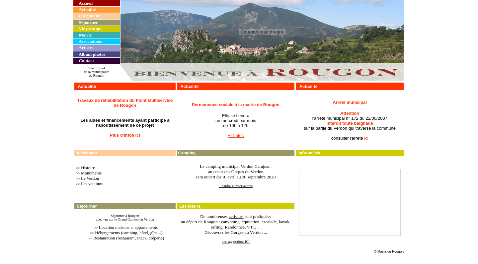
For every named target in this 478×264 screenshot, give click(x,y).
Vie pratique (90, 28)
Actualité (87, 9)
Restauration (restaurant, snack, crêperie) (128, 237)
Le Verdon (90, 178)
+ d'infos (236, 135)
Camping (187, 152)
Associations (90, 41)
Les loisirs (189, 206)
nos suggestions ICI (236, 241)
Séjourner (88, 22)
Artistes (86, 47)
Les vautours (92, 183)
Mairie (85, 35)
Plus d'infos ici (125, 135)
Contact (86, 60)
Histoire (88, 167)
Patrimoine (89, 15)
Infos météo (309, 152)
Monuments (91, 172)
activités (236, 216)
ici (366, 138)
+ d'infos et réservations (236, 186)
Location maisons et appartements (128, 227)
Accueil (86, 3)
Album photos (92, 54)
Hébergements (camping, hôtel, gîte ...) (128, 232)
